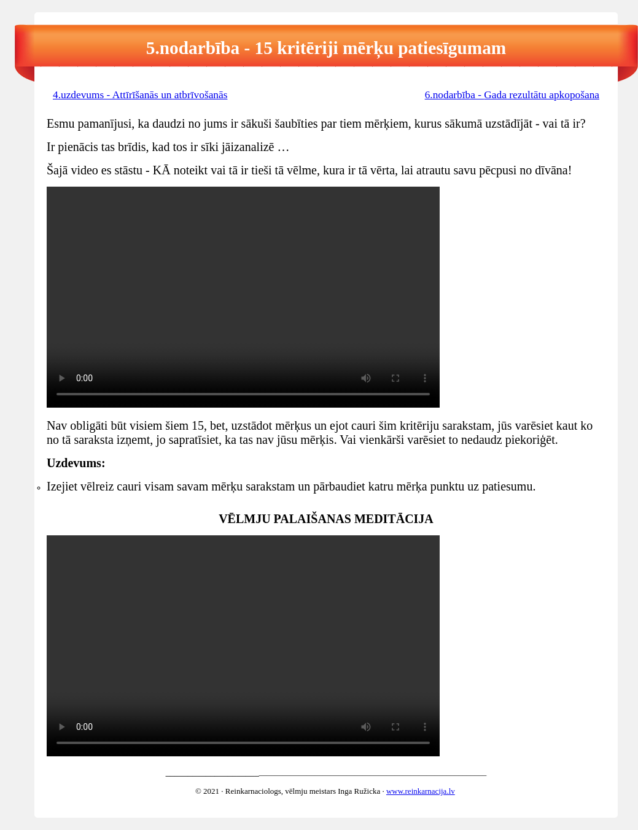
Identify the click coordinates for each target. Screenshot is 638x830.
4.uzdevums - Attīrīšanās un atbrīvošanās (140, 95)
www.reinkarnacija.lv (420, 791)
